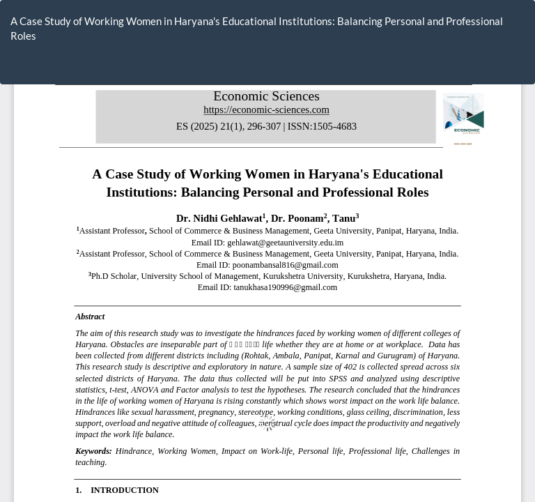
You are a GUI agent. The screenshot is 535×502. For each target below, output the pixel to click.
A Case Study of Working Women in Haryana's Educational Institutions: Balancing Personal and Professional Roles (256, 28)
